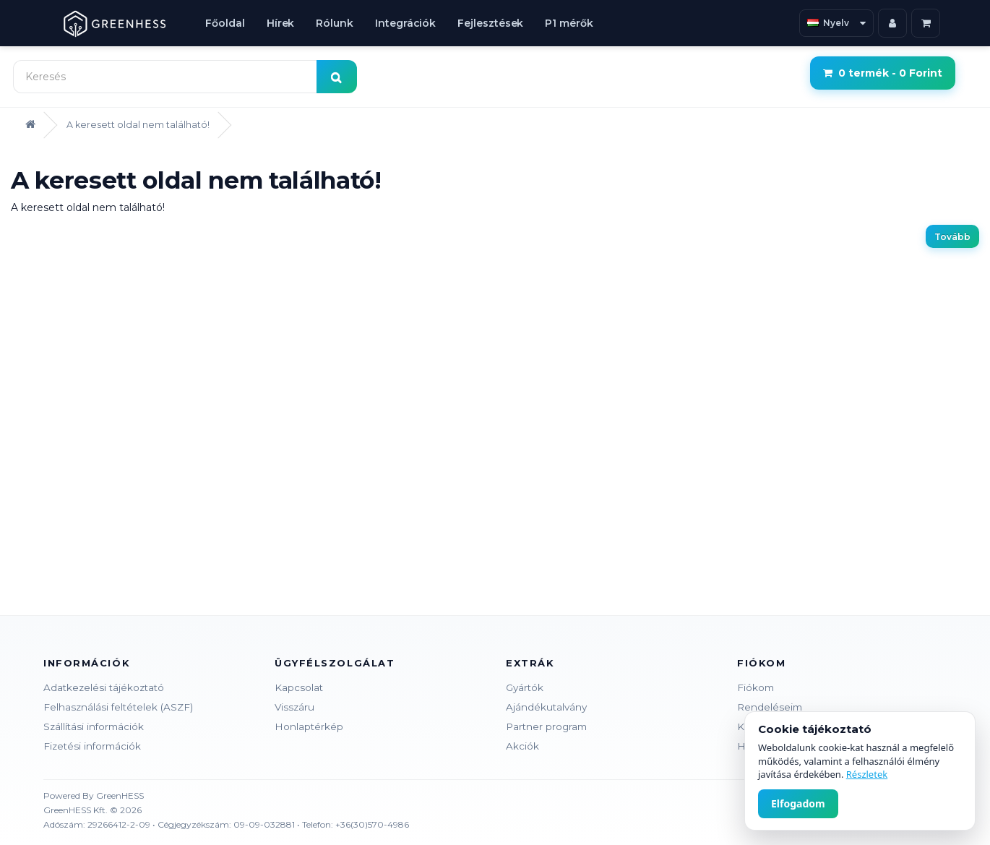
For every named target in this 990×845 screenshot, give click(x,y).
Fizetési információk (92, 746)
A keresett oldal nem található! (138, 124)
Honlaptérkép (309, 726)
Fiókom (755, 687)
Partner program (546, 726)
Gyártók (524, 687)
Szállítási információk (93, 726)
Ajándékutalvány (546, 707)
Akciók (522, 746)
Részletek (866, 774)
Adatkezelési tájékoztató (103, 687)
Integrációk (405, 23)
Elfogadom (798, 803)
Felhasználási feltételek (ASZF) (118, 707)
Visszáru (294, 707)
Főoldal (225, 23)
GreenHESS (120, 795)
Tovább (952, 236)
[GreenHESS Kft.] (114, 23)
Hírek (281, 23)
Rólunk (334, 23)
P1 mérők (569, 23)
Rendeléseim (769, 707)
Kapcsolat (299, 687)
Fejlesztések (490, 23)
